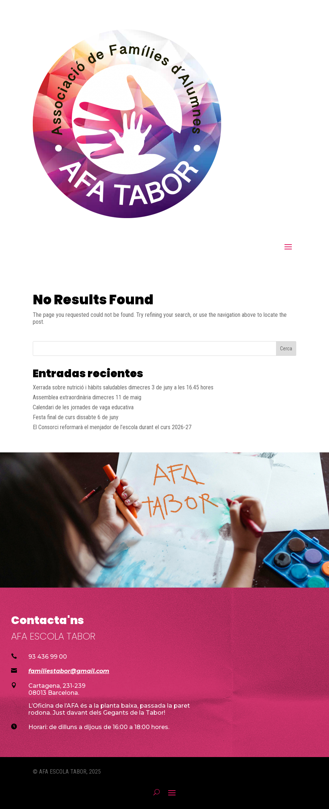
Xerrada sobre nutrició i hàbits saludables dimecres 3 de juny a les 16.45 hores (123, 387)
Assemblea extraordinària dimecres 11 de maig (87, 397)
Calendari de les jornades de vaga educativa (83, 407)
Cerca (286, 348)
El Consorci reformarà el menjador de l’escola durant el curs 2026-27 (112, 427)
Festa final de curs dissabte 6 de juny (75, 417)
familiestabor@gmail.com (68, 671)
